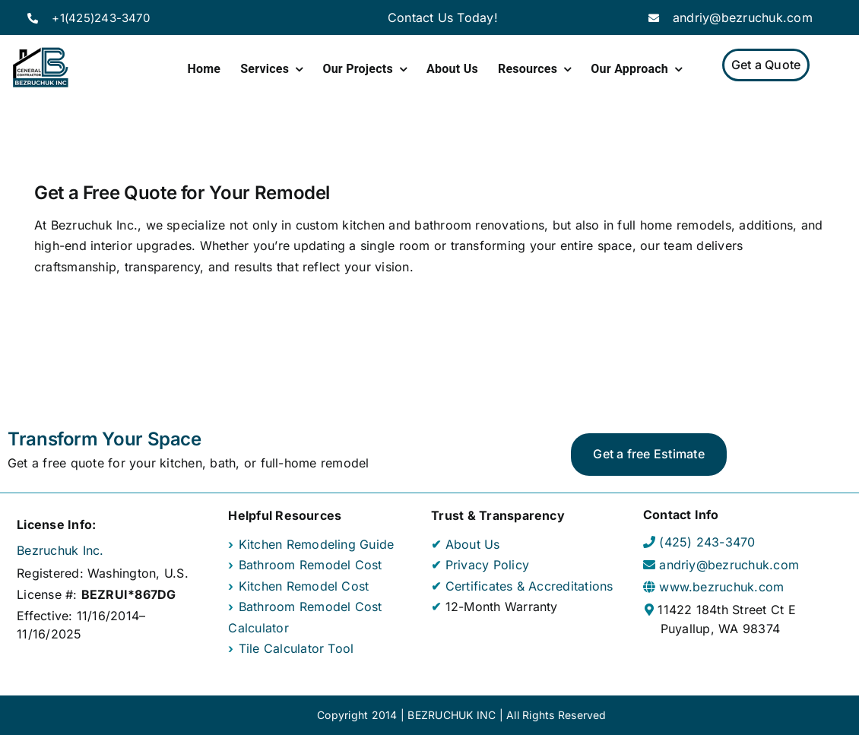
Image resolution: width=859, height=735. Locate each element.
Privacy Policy (487, 564)
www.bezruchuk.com (721, 586)
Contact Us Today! (443, 17)
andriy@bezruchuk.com (743, 17)
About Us (472, 544)
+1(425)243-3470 (101, 18)
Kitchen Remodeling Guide (317, 544)
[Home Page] (40, 68)
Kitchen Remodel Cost (304, 586)
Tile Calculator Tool (296, 648)
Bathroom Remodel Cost (310, 564)
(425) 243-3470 (707, 542)
